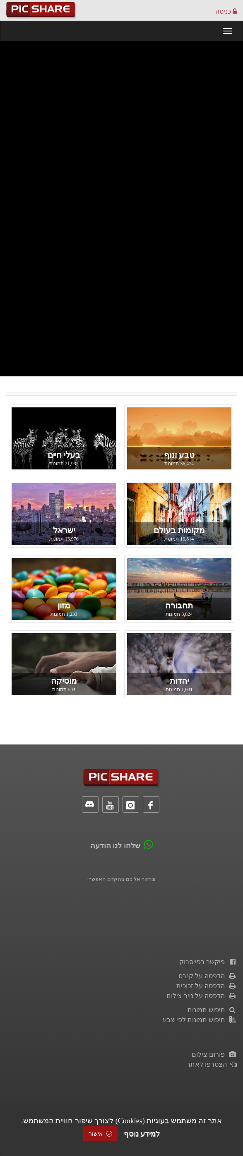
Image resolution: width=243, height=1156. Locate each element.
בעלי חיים (64, 455)
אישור (101, 1134)
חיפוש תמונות (212, 1009)
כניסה (226, 11)
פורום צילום (214, 1054)
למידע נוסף (142, 1134)
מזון (64, 605)
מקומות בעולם (179, 530)
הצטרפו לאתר (212, 1064)
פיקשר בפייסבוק (208, 961)
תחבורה (179, 605)
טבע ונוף (179, 455)
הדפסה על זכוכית (206, 985)
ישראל (64, 530)
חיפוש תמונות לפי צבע (200, 1019)
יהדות (179, 680)
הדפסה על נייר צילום (201, 995)
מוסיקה (64, 680)
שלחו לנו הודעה (115, 846)
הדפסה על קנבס (207, 975)
